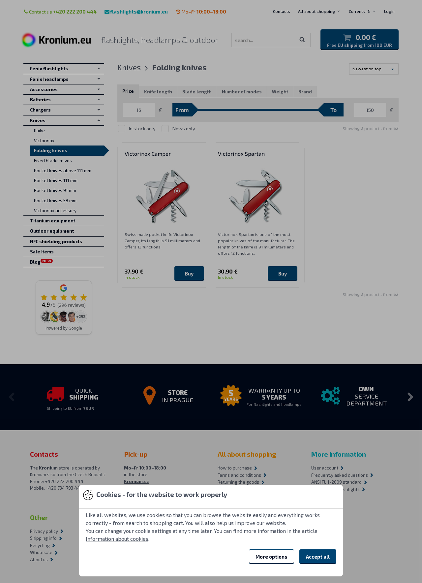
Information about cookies (117, 538)
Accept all (318, 557)
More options (271, 557)
